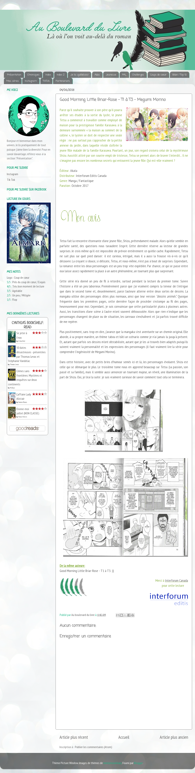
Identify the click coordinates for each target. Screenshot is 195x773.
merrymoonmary (112, 763)
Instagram (31, 81)
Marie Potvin (22, 416)
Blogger (138, 763)
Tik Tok (11, 180)
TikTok (46, 81)
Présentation (14, 75)
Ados (97, 75)
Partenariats (63, 81)
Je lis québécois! (79, 75)
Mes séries (12, 81)
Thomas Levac (14, 364)
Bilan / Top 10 (179, 75)
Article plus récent (73, 737)
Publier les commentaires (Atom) (93, 747)
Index (48, 75)
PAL (124, 75)
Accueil (123, 737)
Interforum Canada (176, 580)
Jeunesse (111, 75)
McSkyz (12, 387)
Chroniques (33, 75)
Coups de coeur (158, 75)
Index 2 (61, 75)
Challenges (138, 75)
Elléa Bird (21, 341)
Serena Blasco (22, 402)
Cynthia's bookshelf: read (27, 325)
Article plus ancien (174, 737)
